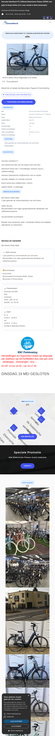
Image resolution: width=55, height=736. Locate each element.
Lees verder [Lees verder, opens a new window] (15, 710)
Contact (27, 464)
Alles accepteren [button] (16, 721)
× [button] (28, 695)
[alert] (16, 713)
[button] (16, 730)
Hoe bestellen (27, 435)
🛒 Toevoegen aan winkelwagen (18, 100)
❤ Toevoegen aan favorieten (17, 93)
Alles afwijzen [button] (16, 726)
